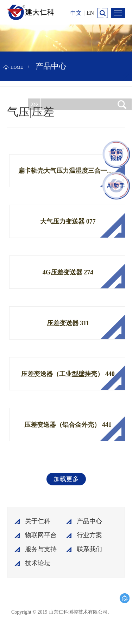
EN (90, 13)
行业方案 (89, 535)
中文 (76, 13)
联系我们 (89, 549)
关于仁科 (37, 521)
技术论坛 (37, 563)
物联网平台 (41, 535)
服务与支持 (41, 549)
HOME (17, 67)
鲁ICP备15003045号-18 (80, 615)
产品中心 (89, 521)
